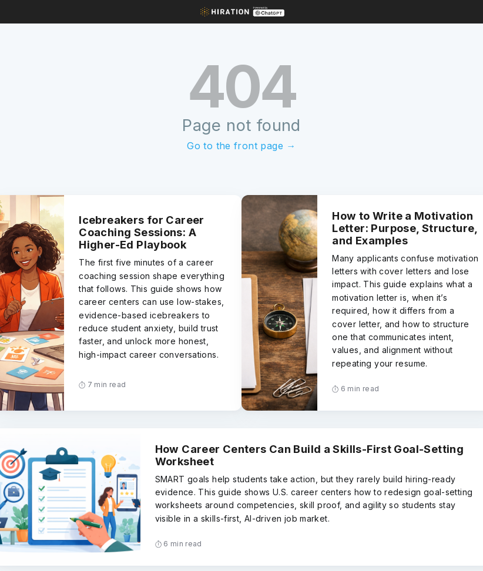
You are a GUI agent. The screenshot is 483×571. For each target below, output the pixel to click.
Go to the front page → (241, 146)
